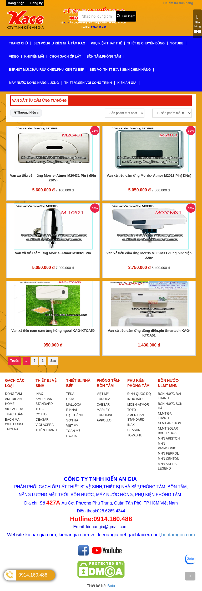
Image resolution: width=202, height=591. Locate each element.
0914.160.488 (32, 575)
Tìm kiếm (126, 16)
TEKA (70, 394)
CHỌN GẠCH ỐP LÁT (65, 56)
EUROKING (105, 415)
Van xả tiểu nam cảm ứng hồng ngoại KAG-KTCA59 (53, 331)
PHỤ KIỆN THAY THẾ (106, 43)
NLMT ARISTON (169, 423)
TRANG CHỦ (18, 43)
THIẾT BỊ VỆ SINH (46, 383)
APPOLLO (104, 420)
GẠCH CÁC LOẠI (14, 383)
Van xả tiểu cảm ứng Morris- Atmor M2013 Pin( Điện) (149, 175)
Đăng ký (36, 3)
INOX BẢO (135, 399)
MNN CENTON (168, 459)
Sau (53, 361)
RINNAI (71, 410)
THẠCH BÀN (14, 414)
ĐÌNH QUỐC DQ (139, 394)
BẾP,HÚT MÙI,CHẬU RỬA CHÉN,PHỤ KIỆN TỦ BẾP (46, 70)
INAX (39, 394)
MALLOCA (73, 404)
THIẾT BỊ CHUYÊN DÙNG (146, 43)
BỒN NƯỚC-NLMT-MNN (168, 383)
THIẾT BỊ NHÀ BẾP (78, 383)
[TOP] (190, 576)
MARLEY (103, 410)
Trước (14, 361)
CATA (70, 399)
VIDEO (14, 56)
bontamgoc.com (178, 534)
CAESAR (103, 404)
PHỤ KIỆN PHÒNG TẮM (138, 383)
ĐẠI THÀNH (74, 415)
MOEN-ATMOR (138, 404)
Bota (111, 586)
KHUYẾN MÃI (34, 56)
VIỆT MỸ (72, 425)
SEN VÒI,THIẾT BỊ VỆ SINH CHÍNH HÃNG (120, 70)
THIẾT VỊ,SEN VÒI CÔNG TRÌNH (88, 83)
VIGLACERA (14, 409)
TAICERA (11, 429)
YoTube (176, 43)
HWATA (71, 436)
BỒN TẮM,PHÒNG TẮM (104, 56)
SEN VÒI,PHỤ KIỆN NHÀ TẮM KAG (59, 43)
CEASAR (42, 419)
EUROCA (103, 399)
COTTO (41, 414)
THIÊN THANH (46, 430)
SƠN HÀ (72, 420)
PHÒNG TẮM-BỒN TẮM (108, 383)
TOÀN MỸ (73, 431)
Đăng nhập (16, 3)
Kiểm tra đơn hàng (178, 3)
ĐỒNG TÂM (13, 394)
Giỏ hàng (197, 23)
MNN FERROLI (169, 453)
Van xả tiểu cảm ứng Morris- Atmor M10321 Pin (53, 253)
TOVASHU (134, 435)
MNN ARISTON (169, 438)
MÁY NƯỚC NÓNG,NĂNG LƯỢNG (34, 83)
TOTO (40, 409)
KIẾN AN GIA (127, 83)
